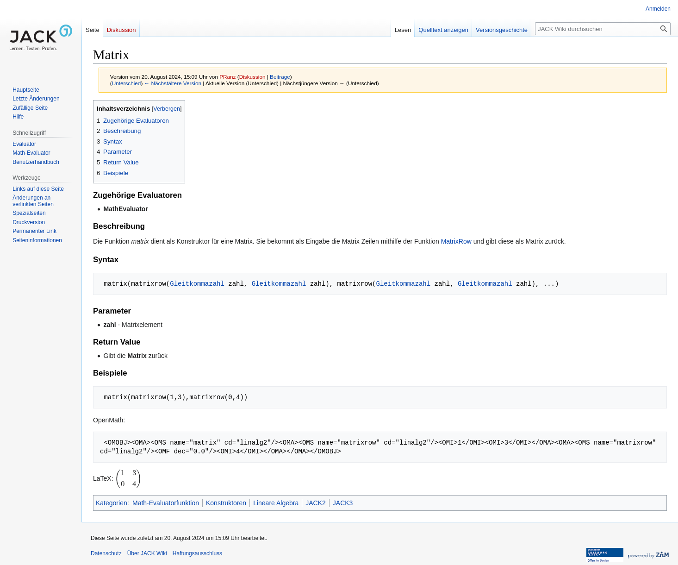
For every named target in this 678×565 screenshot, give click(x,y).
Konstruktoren (226, 503)
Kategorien (111, 503)
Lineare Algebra (276, 503)
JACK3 (343, 503)
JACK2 (315, 503)
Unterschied (126, 83)
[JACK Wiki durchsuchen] (603, 28)
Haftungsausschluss (197, 553)
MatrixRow (456, 241)
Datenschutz (106, 553)
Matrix (137, 355)
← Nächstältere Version (172, 83)
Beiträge (280, 77)
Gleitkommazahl (197, 283)
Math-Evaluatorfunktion (165, 503)
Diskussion (252, 77)
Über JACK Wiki (147, 553)
